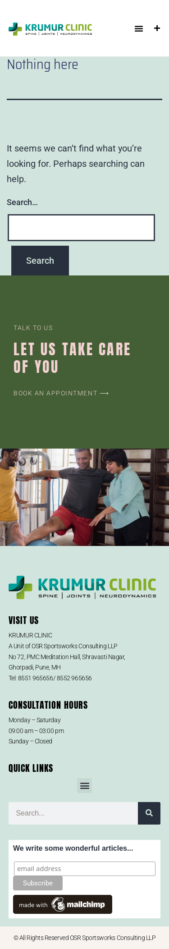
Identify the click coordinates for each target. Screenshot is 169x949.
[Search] (149, 813)
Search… (22, 202)
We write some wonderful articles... (73, 848)
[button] (139, 28)
